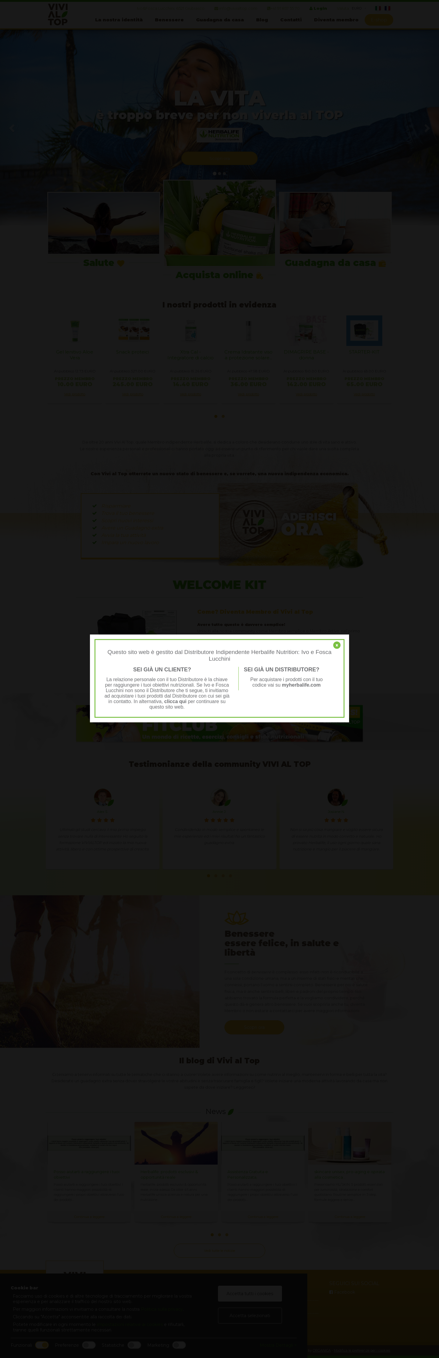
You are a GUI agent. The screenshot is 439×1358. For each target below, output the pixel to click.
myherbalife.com (301, 685)
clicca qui (175, 701)
